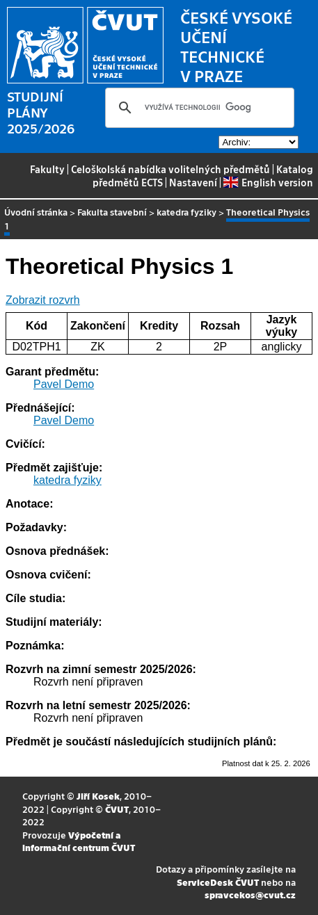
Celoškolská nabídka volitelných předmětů (170, 169)
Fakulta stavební (112, 212)
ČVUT (117, 809)
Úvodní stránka (35, 212)
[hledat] (198, 107)
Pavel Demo (63, 384)
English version (267, 182)
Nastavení (193, 182)
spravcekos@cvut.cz (250, 894)
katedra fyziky (186, 212)
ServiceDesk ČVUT (218, 882)
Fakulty (47, 169)
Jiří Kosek (98, 796)
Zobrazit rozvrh (43, 300)
